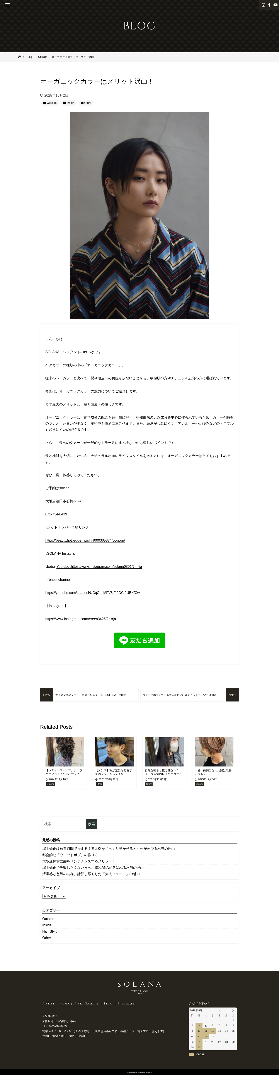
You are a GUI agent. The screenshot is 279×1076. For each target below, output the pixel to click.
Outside (48, 919)
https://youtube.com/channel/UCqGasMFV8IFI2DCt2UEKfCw (92, 593)
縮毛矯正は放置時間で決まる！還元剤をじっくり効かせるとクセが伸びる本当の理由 (108, 849)
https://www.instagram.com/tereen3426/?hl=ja (80, 619)
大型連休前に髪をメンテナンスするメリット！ (79, 862)
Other (46, 938)
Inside (47, 926)
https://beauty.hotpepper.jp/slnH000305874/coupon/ (85, 540)
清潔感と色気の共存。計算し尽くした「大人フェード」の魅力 (91, 874)
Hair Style (49, 932)
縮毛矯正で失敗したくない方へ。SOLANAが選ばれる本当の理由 (93, 868)
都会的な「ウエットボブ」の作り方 (70, 855)
